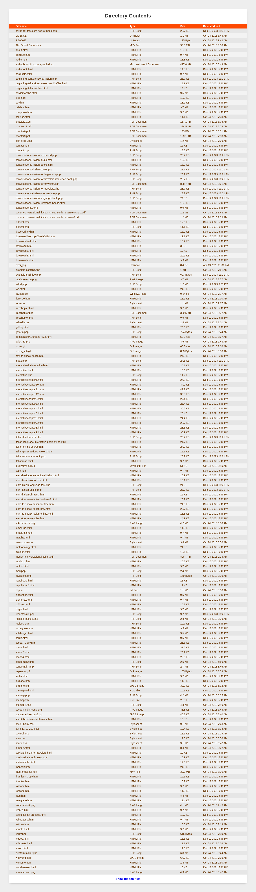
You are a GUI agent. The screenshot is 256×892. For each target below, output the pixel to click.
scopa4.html (22, 657)
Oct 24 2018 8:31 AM (215, 131)
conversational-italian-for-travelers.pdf (37, 183)
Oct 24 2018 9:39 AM (215, 217)
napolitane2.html (25, 585)
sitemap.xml (22, 700)
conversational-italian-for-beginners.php (38, 174)
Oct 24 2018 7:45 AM (215, 805)
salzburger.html (24, 633)
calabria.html (23, 107)
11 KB (183, 580)
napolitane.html (24, 580)
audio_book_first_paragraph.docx (35, 64)
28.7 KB (184, 422)
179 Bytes (186, 575)
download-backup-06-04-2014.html (35, 236)
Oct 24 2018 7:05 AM (215, 857)
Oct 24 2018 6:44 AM (215, 332)
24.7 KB (184, 441)
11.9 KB (184, 733)
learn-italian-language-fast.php (33, 485)
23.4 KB (184, 403)
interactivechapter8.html (29, 427)
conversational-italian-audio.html (34, 159)
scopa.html (22, 647)
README (21, 40)
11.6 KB (184, 848)
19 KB (183, 88)
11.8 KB (184, 680)
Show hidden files (128, 878)
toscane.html (23, 790)
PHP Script (136, 30)
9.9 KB (184, 207)
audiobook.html (24, 69)
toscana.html (23, 786)
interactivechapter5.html (29, 413)
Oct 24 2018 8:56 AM (215, 542)
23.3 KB (184, 427)
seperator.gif (23, 671)
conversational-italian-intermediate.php (38, 193)
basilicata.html (24, 73)
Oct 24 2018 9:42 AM (215, 40)
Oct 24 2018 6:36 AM (215, 843)
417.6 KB (185, 64)
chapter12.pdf (23, 126)
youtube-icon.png (25, 872)
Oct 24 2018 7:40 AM (215, 833)
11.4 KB (184, 800)
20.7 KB (184, 365)
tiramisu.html (23, 781)
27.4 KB (184, 398)
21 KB (183, 547)
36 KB (183, 246)
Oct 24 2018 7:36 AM (215, 346)
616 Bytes (186, 833)
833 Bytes (186, 351)
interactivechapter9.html (29, 432)
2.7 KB (184, 666)
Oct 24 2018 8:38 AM (215, 728)
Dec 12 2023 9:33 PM (215, 284)
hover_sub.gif (23, 351)
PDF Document (138, 121)
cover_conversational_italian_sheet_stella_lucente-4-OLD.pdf (50, 212)
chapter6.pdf (23, 131)
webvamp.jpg (23, 857)
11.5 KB (184, 298)
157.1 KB (185, 121)
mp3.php (20, 571)
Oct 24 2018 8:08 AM (215, 121)
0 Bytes (184, 293)
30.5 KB (184, 408)
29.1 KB (184, 236)
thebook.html (23, 767)
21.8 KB (184, 642)
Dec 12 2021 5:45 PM (215, 365)
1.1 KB (184, 35)
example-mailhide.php (28, 274)
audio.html (22, 59)
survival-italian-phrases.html (31, 757)
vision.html (22, 848)
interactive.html (24, 370)
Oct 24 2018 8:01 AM (215, 322)
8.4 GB (184, 265)
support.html (23, 747)
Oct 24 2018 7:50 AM (215, 862)
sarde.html (22, 637)
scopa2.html (22, 652)
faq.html (20, 289)
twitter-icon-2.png (25, 805)
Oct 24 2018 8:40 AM (215, 714)
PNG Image (136, 279)
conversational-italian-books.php (34, 169)
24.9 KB (184, 289)
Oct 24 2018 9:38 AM (215, 45)
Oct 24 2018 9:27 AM (215, 303)
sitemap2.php (23, 704)
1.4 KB (184, 862)
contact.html (22, 145)
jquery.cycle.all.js (25, 465)
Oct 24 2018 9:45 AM (215, 465)
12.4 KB (184, 728)
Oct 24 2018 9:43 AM (215, 341)
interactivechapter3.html (29, 403)
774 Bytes (186, 332)
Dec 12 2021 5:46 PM (215, 50)
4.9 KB (184, 872)
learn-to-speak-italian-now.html (33, 508)
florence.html (23, 298)
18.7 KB (184, 814)
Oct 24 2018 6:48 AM (215, 709)
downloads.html (24, 260)
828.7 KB (185, 183)
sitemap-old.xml (25, 690)
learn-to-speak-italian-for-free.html (35, 504)
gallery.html (22, 327)
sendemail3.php (25, 666)
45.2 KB (184, 714)
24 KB (183, 198)
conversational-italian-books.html (34, 164)
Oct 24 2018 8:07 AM (215, 336)
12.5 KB (184, 738)
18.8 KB (184, 59)
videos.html (22, 838)
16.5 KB (184, 838)
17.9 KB (184, 762)
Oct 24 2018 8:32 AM (215, 312)
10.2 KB (184, 561)
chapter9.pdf (23, 136)
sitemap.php (23, 695)
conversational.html (27, 207)
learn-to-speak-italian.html (30, 518)
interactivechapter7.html (29, 422)
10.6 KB (184, 551)
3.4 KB (184, 542)
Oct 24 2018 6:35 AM (215, 695)
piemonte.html (24, 599)
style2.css (21, 743)
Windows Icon (138, 293)
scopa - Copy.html (26, 642)
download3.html (25, 255)
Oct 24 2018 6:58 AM (215, 523)
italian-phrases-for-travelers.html (34, 451)
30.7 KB (184, 685)
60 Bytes (185, 346)
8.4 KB (184, 747)
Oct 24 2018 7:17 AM (215, 293)
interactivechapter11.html (30, 389)
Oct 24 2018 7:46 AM (215, 704)
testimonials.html (25, 762)
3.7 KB (184, 279)
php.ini (19, 590)
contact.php (22, 150)
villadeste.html (24, 843)
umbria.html (22, 810)
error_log (21, 265)
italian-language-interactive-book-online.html (41, 441)
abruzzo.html (23, 54)
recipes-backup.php (27, 618)
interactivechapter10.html (30, 384)
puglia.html (22, 609)
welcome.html (23, 862)
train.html (21, 795)
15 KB (183, 145)
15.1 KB (184, 776)
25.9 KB (184, 475)
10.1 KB (184, 690)
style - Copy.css (25, 723)
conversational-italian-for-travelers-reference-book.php (46, 179)
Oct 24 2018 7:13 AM (215, 824)
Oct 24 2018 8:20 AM (215, 771)
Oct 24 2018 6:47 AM (215, 743)
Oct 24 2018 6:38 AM (215, 351)
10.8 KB (184, 824)
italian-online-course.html (30, 446)
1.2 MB (184, 212)
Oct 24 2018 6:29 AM (215, 733)
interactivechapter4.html (29, 408)
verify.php (21, 833)
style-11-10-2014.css (27, 728)
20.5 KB (184, 255)
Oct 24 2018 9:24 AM (215, 853)
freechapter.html (25, 308)
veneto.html (22, 829)
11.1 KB (184, 116)
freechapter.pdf (24, 312)
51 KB (183, 465)
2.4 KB (184, 571)
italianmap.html (24, 461)
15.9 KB (184, 231)
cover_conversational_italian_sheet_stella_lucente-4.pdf (47, 217)
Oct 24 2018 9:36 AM (215, 618)
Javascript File (138, 465)
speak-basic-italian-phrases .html (34, 719)
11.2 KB (184, 375)
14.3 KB (184, 69)
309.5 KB (185, 312)
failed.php (21, 284)
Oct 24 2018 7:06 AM (215, 140)
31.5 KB (184, 647)
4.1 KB (184, 805)
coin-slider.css (24, 140)
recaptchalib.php (25, 614)
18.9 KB (184, 83)
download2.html (25, 250)
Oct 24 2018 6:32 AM (215, 685)
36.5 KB (184, 394)
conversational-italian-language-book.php (39, 198)
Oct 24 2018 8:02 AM (215, 747)
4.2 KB (184, 523)
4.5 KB (184, 341)
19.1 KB (184, 451)
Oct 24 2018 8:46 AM (215, 666)
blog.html (21, 97)
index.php (21, 360)
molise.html (22, 566)
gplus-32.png (23, 341)
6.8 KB (184, 853)
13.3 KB (184, 150)
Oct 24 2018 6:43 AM (215, 35)
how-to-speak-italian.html (30, 355)
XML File (135, 690)
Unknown (135, 35)
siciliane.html (23, 680)
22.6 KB (184, 657)
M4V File (135, 45)
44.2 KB (184, 384)
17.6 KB (184, 222)
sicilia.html (22, 676)
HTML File (135, 50)
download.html (24, 246)
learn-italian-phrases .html (30, 494)
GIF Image (136, 346)
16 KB (183, 867)
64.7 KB (184, 857)
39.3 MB (185, 45)
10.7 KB (184, 604)
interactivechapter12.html (30, 394)
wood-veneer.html (26, 867)
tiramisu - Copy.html (27, 776)
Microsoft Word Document (144, 64)
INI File (134, 590)
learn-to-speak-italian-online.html (34, 513)
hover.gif (20, 346)
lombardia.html (24, 532)
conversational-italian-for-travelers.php (37, 188)
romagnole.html (24, 628)
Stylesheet (136, 140)
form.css (20, 303)
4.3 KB (184, 704)
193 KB (184, 131)
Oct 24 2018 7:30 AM (215, 298)
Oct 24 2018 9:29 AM (215, 575)
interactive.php (24, 375)
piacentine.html (24, 594)
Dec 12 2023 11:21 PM (216, 30)
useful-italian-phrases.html (30, 814)
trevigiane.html (24, 800)
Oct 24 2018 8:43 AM (215, 64)
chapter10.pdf (23, 121)
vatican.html (22, 824)
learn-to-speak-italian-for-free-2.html (36, 499)
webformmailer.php (26, 853)
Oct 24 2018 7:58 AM (215, 136)
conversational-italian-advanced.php (36, 155)
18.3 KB (184, 50)
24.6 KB (184, 360)
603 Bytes (186, 274)
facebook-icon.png (26, 279)
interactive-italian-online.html (32, 365)
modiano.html (23, 561)
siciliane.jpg (22, 685)
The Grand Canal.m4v (28, 45)
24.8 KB (184, 379)
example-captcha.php (28, 269)
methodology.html (26, 547)
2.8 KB (184, 618)
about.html (22, 50)
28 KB (183, 413)
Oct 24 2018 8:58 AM (215, 671)
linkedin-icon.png (25, 523)
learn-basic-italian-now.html (31, 480)
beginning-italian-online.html (31, 88)
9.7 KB (184, 54)
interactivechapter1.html (29, 379)
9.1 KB (184, 723)
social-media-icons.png (29, 709)
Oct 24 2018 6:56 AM (215, 661)
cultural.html (22, 222)
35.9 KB (184, 432)
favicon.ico (22, 293)
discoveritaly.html (25, 231)
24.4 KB (184, 418)
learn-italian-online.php (29, 489)
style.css (20, 738)
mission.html (23, 551)
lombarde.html (24, 528)
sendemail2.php (25, 661)
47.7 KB (184, 389)
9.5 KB (184, 93)
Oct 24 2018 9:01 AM (215, 183)
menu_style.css (24, 542)
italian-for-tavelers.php (28, 437)
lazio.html (21, 470)
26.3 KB (184, 700)
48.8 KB (184, 709)
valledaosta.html (25, 819)
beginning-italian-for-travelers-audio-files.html (41, 83)
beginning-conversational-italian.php (36, 78)
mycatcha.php (24, 575)
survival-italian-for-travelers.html (34, 752)
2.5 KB (184, 322)
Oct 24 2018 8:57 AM (215, 279)
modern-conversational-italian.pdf (35, 556)
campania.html (24, 112)
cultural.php (22, 226)
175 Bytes (186, 40)
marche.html (23, 537)
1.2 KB (184, 140)
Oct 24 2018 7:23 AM (215, 126)
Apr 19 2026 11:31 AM (216, 265)
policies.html (23, 604)
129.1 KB (185, 136)
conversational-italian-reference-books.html (40, 202)
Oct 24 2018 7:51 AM (215, 269)
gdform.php (22, 332)
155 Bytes (186, 671)
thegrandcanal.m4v (26, 771)
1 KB (183, 269)
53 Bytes (185, 336)
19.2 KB (184, 159)
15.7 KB (184, 781)
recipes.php (22, 623)
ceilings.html (23, 116)
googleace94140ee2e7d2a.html (34, 336)
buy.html (20, 102)
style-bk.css (22, 733)
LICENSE (21, 35)
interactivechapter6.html (29, 418)
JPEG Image (137, 685)
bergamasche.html (26, 93)
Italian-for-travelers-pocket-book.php (36, 30)
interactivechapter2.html (29, 398)
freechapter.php (24, 317)
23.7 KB (184, 30)
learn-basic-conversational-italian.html (37, 475)
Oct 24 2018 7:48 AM (215, 116)
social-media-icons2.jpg (29, 714)
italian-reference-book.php (30, 456)
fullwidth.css (22, 322)
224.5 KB (185, 126)
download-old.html (26, 241)
